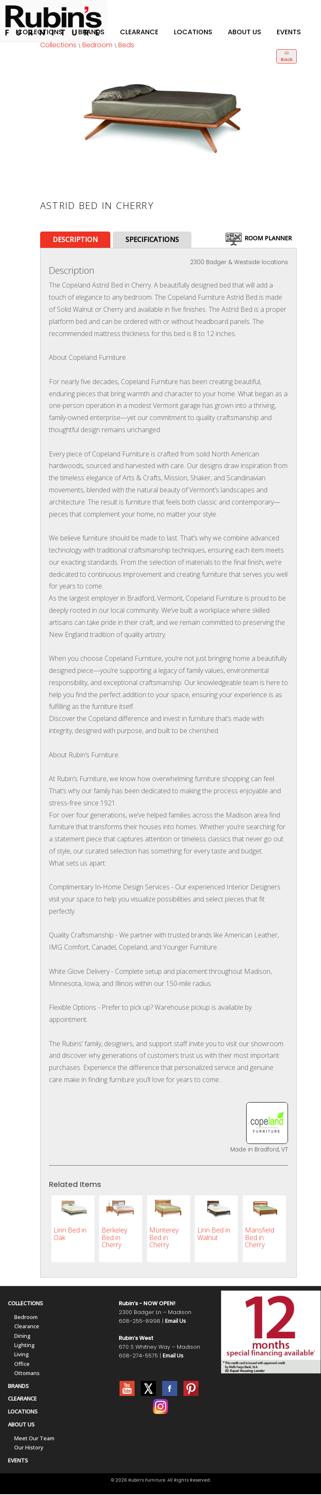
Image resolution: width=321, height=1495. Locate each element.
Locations (193, 32)
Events (289, 32)
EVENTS (18, 1461)
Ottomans (27, 1374)
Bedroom (97, 45)
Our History (28, 1448)
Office (22, 1364)
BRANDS (18, 1387)
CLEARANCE (22, 1399)
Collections (40, 32)
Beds (126, 45)
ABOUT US (21, 1425)
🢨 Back (287, 56)
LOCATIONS (23, 1412)
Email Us (175, 1321)
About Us (244, 32)
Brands (91, 32)
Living (21, 1355)
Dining (22, 1336)
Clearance (139, 32)
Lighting (24, 1346)
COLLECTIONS (25, 1304)
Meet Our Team (34, 1439)
